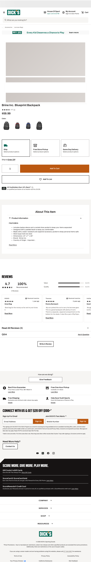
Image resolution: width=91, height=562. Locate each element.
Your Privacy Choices (16, 561)
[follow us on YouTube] (37, 453)
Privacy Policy (45, 556)
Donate (53, 402)
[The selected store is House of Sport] (52, 12)
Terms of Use (18, 556)
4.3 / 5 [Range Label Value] (87, 283)
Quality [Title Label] (46, 287)
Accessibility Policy (73, 556)
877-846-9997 (67, 551)
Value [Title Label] (46, 283)
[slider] (71, 286)
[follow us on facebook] (48, 453)
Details (10, 402)
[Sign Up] (38, 421)
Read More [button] (13, 245)
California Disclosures (45, 561)
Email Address (10, 422)
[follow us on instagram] (53, 453)
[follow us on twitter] (42, 453)
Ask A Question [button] (83, 334)
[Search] (47, 20)
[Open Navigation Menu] (4, 12)
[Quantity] (10, 169)
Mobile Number (53, 422)
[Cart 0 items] (85, 12)
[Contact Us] (10, 446)
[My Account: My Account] (70, 12)
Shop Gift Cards (26, 472)
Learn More (74, 32)
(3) (14, 109)
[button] (11, 159)
